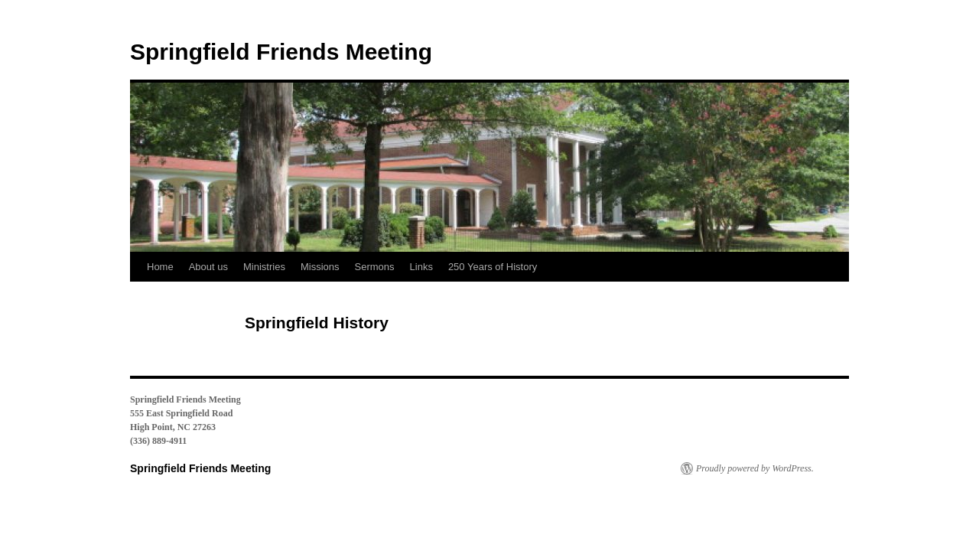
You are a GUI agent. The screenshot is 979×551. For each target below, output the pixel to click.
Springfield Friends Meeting (281, 51)
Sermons (375, 266)
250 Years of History (492, 266)
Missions (320, 266)
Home (160, 266)
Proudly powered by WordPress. (755, 468)
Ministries (264, 266)
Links (421, 266)
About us (208, 266)
